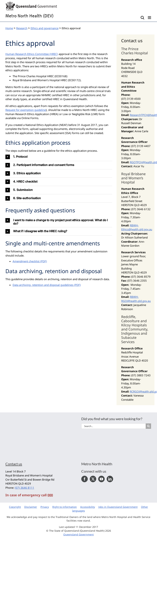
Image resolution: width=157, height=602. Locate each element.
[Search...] (113, 426)
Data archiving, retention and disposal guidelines (43, 285)
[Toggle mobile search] (142, 17)
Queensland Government (78, 534)
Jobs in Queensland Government (118, 507)
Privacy (44, 507)
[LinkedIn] (110, 479)
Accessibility (87, 507)
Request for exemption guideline (25, 110)
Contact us (13, 464)
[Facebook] (84, 479)
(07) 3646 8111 (24, 487)
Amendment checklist (26, 261)
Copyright (15, 507)
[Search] (148, 426)
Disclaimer (30, 507)
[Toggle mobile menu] (150, 17)
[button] (58, 157)
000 (50, 495)
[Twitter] (93, 479)
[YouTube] (101, 479)
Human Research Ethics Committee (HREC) (31, 54)
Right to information (64, 507)
